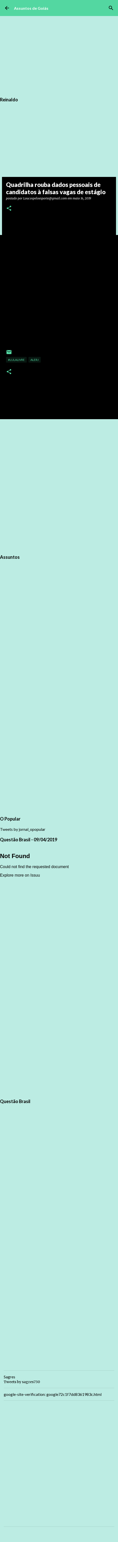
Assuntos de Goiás (31, 8)
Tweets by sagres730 (22, 1382)
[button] (9, 208)
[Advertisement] (59, 486)
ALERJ (34, 360)
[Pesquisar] (111, 8)
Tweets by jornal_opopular (22, 829)
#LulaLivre (16, 360)
